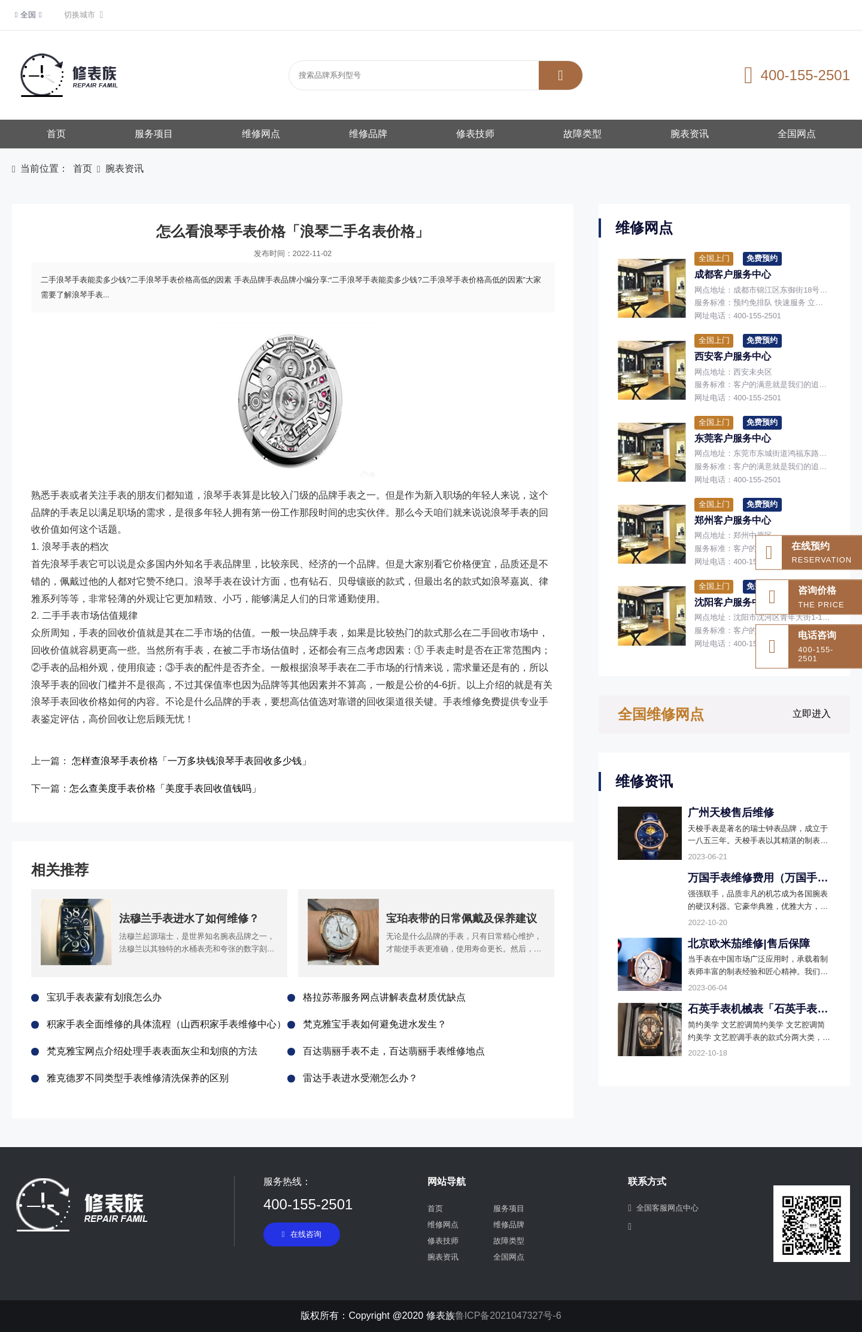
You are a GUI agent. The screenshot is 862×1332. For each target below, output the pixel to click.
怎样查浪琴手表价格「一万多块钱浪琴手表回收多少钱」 (191, 761)
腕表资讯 (689, 134)
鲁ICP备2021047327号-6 (508, 1315)
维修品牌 (368, 134)
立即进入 (812, 713)
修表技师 (475, 134)
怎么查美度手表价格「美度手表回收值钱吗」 (165, 788)
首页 (56, 134)
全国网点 (797, 134)
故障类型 (582, 134)
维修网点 (261, 134)
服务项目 (154, 134)
